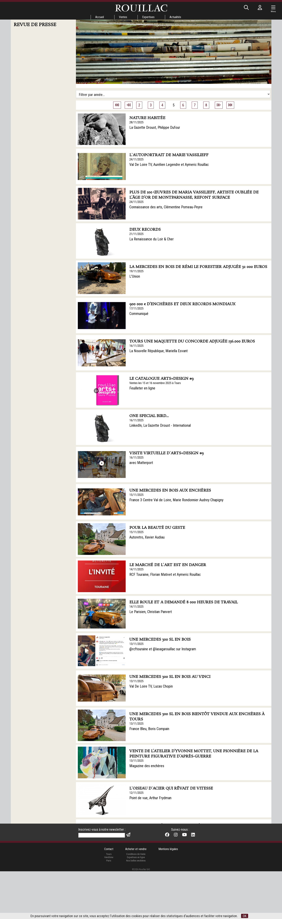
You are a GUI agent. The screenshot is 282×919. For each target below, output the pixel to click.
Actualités (175, 17)
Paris (108, 908)
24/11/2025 (136, 159)
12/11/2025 (136, 793)
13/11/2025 (136, 644)
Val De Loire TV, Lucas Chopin (151, 686)
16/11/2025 (136, 346)
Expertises (148, 17)
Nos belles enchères (136, 908)
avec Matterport (141, 462)
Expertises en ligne (136, 905)
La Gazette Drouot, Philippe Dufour (154, 127)
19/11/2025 (136, 271)
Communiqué (138, 313)
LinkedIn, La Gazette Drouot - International (160, 425)
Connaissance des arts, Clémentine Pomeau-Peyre (166, 207)
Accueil (99, 17)
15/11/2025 (136, 495)
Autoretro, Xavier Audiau (147, 537)
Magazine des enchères (146, 766)
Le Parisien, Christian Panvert (150, 611)
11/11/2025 (136, 835)
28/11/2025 (136, 122)
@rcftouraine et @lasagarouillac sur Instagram (162, 649)
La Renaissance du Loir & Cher (151, 239)
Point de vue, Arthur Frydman (150, 798)
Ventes (123, 17)
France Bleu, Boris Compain (149, 729)
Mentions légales (168, 897)
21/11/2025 (136, 234)
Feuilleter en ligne (142, 388)
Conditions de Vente (135, 901)
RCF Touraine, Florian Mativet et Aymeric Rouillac (165, 574)
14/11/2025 (136, 569)
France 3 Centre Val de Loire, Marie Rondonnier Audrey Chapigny (176, 500)
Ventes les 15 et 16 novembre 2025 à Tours (155, 383)
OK (244, 916)
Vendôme (108, 905)
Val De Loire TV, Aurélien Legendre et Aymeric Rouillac (169, 164)
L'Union (134, 276)
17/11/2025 (136, 308)
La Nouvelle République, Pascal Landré (157, 840)
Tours (108, 901)
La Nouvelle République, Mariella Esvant (158, 351)
